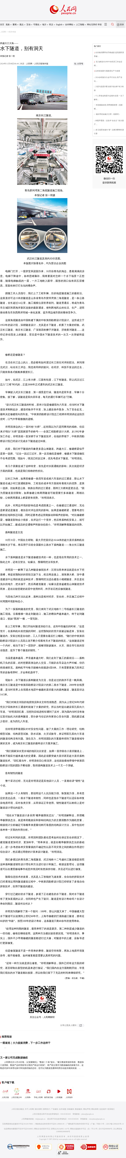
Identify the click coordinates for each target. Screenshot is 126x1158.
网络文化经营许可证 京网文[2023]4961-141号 (51, 1129)
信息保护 (102, 1109)
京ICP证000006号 (105, 1129)
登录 (122, 24)
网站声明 (86, 1109)
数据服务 (78, 1109)
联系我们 (111, 1109)
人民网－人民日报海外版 (37, 64)
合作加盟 (62, 1109)
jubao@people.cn (87, 1114)
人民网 (3, 32)
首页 (2, 24)
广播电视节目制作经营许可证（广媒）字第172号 (85, 1124)
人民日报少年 (16, 1092)
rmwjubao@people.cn (97, 1119)
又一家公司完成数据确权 (14, 1057)
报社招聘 (38, 1109)
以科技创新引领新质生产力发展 (107, 71)
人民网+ (28, 1092)
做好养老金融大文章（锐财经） (107, 114)
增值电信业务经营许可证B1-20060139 (49, 1124)
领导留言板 (48, 1092)
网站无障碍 (92, 24)
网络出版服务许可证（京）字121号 (83, 1129)
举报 (100, 24)
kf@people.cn (40, 1119)
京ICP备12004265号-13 (115, 1124)
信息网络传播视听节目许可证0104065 (18, 1129)
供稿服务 (70, 1109)
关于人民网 (29, 1109)
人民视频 (58, 1092)
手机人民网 (38, 1092)
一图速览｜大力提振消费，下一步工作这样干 (25, 1042)
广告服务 (54, 1109)
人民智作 (69, 1092)
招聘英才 (46, 1109)
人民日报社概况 (17, 1109)
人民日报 (5, 1092)
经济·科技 (12, 32)
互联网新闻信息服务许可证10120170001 (17, 1124)
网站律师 (94, 1109)
